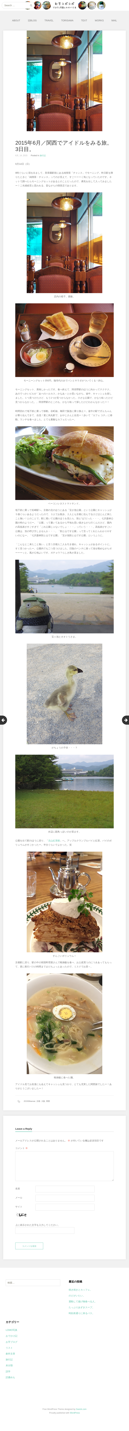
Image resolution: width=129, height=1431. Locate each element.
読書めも (10, 1381)
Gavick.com (81, 1413)
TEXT (84, 20)
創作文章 (10, 1358)
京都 (38, 1101)
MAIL (114, 20)
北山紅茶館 (54, 840)
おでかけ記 (11, 1340)
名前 (17, 1190)
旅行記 (43, 155)
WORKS (99, 20)
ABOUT (16, 20)
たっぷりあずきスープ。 (82, 1311)
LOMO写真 (11, 1334)
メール (18, 1199)
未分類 (9, 1369)
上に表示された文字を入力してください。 (37, 1226)
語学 (8, 1375)
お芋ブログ (11, 1346)
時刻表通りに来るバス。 (82, 1317)
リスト (9, 1352)
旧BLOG (32, 20)
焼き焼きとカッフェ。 (80, 1294)
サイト (18, 1208)
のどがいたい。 (77, 1299)
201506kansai (29, 1101)
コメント (21, 1149)
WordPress (75, 1417)
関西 (48, 1101)
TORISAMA (67, 20)
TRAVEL (49, 20)
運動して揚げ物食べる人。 (83, 1305)
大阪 (43, 1101)
